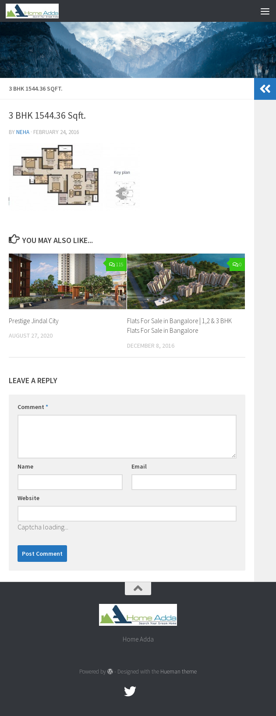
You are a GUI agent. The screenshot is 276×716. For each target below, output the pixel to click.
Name (25, 466)
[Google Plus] (146, 691)
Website (28, 498)
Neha (22, 132)
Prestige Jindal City (34, 321)
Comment (33, 407)
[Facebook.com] (114, 691)
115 (116, 264)
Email (139, 466)
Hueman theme (178, 671)
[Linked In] (162, 691)
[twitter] (130, 691)
